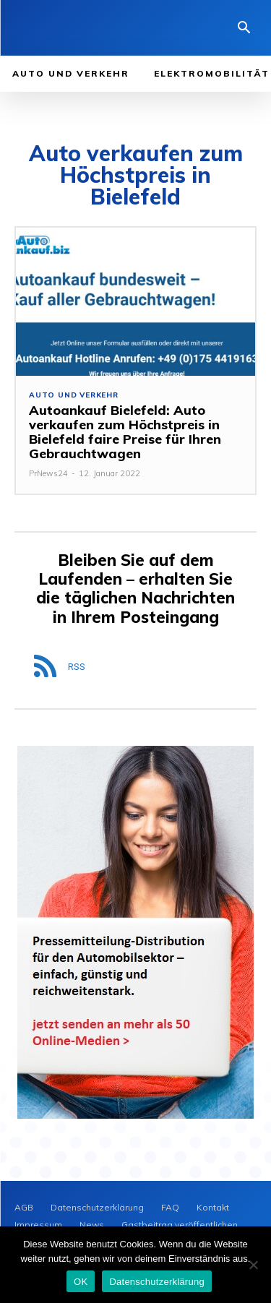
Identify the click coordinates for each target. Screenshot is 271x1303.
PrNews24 (48, 473)
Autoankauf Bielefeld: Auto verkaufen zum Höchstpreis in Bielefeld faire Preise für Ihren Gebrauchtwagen (125, 431)
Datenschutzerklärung (156, 1281)
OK (80, 1281)
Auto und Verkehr (74, 395)
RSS (76, 666)
